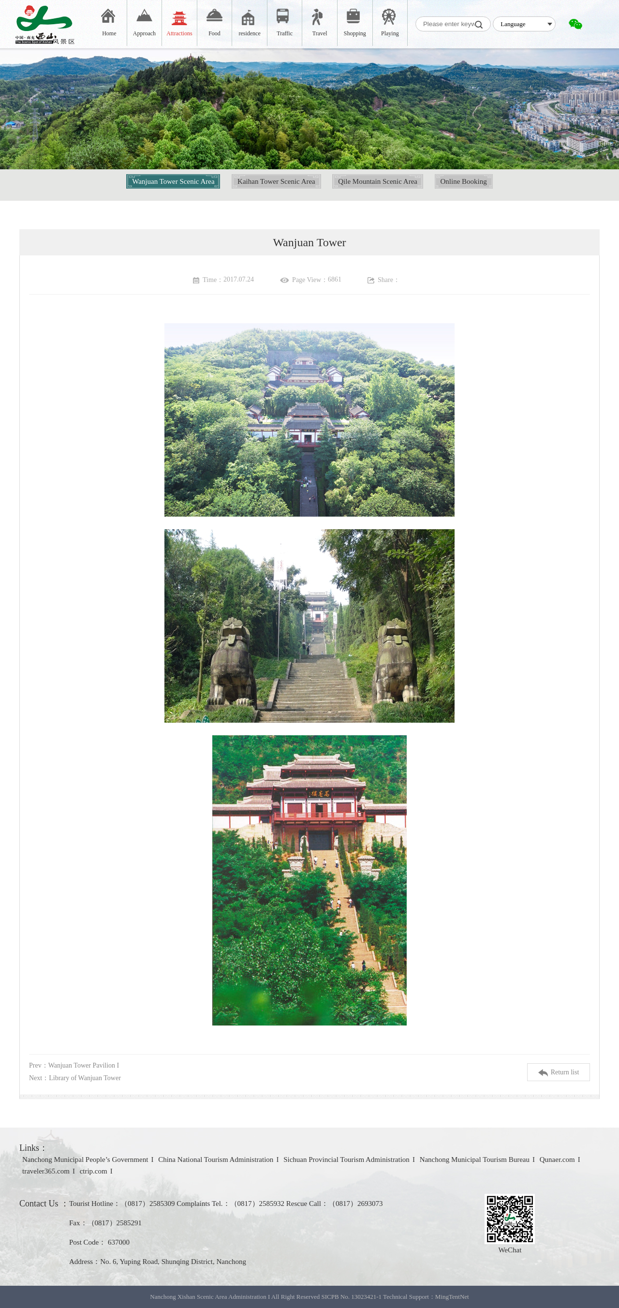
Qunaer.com (557, 1159)
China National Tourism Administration (215, 1159)
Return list (558, 1073)
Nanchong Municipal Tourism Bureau (475, 1159)
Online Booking (464, 181)
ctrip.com (93, 1171)
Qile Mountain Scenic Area (377, 181)
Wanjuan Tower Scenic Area (173, 181)
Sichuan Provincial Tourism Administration (346, 1159)
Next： (75, 1078)
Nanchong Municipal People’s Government (85, 1159)
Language (513, 24)
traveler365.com (46, 1171)
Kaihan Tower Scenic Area (276, 181)
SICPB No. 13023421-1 (351, 1296)
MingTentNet (452, 1296)
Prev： (74, 1065)
